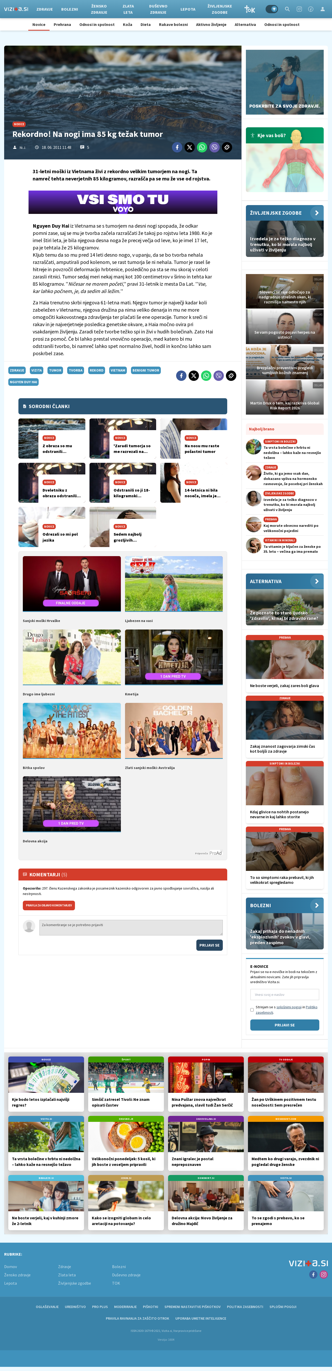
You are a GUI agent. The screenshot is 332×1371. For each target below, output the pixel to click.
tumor (55, 370)
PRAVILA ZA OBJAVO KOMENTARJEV (49, 905)
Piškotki (150, 1306)
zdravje (17, 370)
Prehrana (62, 24)
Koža (127, 24)
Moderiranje (125, 1306)
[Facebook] (310, 9)
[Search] (287, 9)
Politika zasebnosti (245, 1306)
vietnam (118, 370)
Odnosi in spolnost (97, 24)
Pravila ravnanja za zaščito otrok (137, 1318)
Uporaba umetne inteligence (200, 1318)
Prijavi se (209, 945)
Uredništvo (75, 1306)
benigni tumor (146, 370)
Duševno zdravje (158, 9)
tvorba (75, 370)
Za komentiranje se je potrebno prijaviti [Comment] (131, 927)
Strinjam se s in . (286, 1010)
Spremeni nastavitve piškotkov (192, 1306)
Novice (38, 24)
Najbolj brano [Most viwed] (261, 428)
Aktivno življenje (211, 24)
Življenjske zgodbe (220, 9)
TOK (249, 9)
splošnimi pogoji (289, 1007)
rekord (96, 370)
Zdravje (44, 9)
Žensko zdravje (99, 9)
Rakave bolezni (173, 24)
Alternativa (245, 24)
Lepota (188, 9)
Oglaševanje (47, 1306)
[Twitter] (189, 147)
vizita (36, 370)
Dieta (146, 24)
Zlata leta (128, 9)
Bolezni (69, 9)
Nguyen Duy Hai (23, 382)
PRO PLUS (100, 1306)
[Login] (323, 9)
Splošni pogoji (282, 1306)
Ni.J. (23, 147)
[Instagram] (299, 9)
